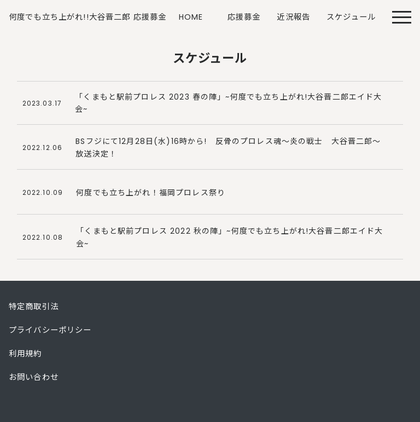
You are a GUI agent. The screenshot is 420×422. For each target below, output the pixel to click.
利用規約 (25, 353)
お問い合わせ (34, 377)
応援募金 (244, 16)
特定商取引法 (34, 306)
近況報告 (293, 16)
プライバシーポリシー (50, 330)
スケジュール (351, 16)
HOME (191, 16)
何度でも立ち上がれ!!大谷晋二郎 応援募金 (87, 16)
